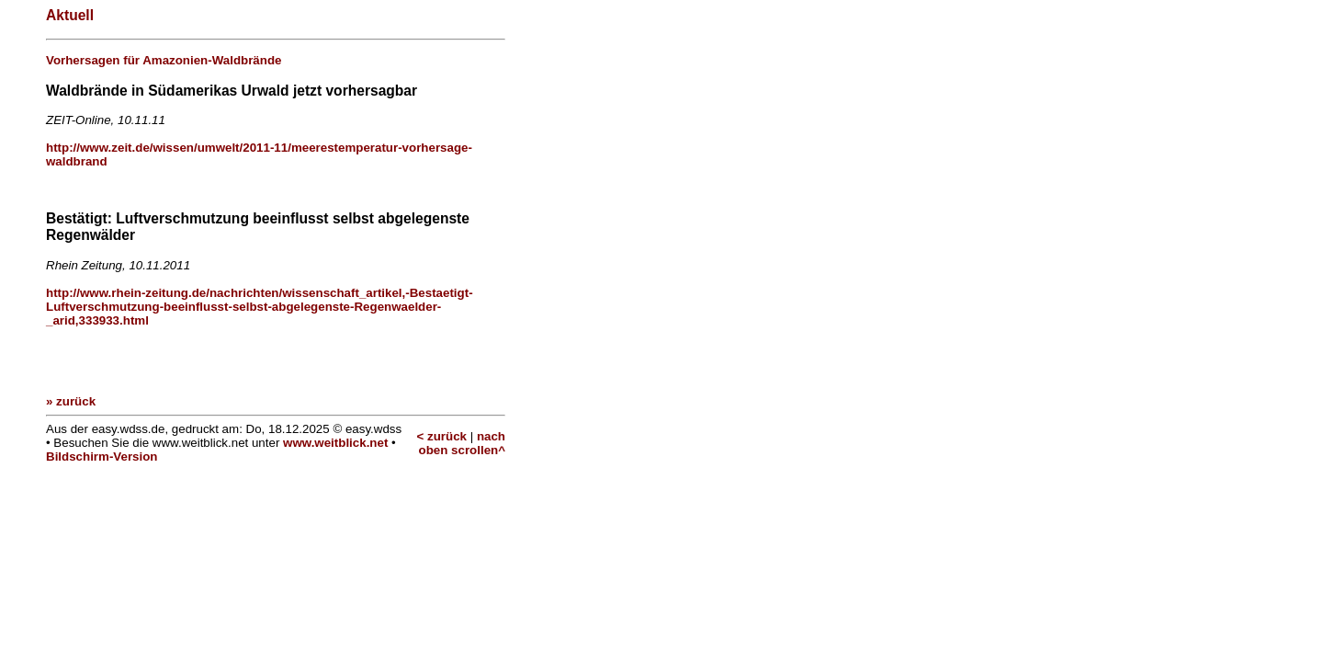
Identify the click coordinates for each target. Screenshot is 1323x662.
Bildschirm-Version (101, 456)
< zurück (442, 436)
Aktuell (70, 15)
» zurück (71, 401)
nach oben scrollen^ (462, 443)
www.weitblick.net (335, 443)
